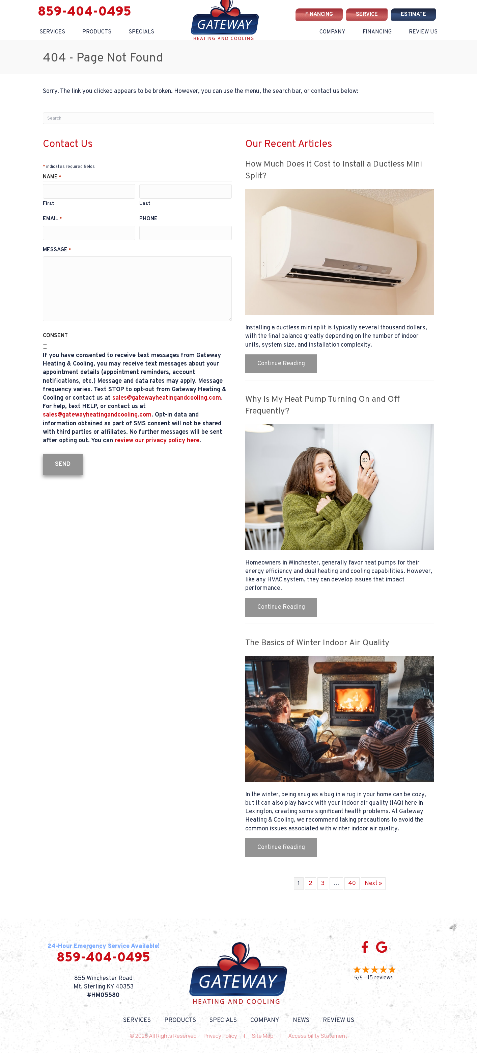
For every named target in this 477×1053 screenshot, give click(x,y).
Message (57, 247)
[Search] (238, 118)
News (301, 1021)
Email (52, 217)
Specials (141, 32)
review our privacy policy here (157, 438)
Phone (148, 217)
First (48, 202)
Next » (373, 883)
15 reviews (380, 978)
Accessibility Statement (317, 1035)
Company (332, 32)
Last (144, 202)
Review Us (423, 32)
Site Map (263, 1035)
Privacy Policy (220, 1035)
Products (96, 32)
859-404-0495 (84, 12)
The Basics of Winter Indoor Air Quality (317, 643)
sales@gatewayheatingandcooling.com (166, 395)
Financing (377, 32)
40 (352, 883)
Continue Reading (281, 364)
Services (52, 32)
